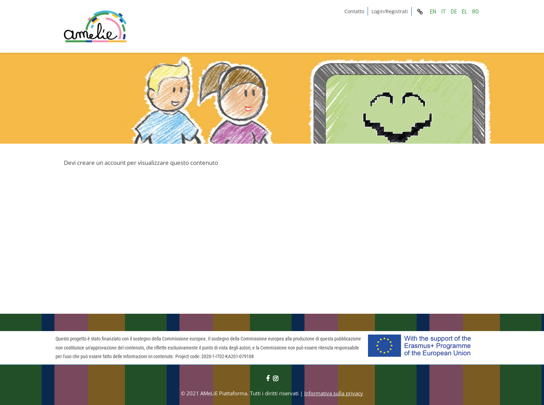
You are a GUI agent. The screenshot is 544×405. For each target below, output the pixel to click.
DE (454, 11)
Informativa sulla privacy (333, 393)
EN (433, 11)
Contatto (354, 11)
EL (464, 11)
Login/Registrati (389, 11)
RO (475, 11)
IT (443, 11)
